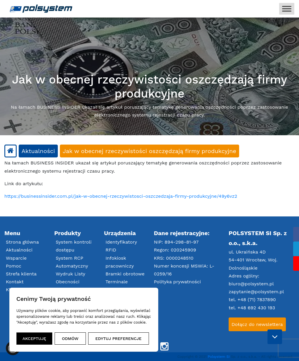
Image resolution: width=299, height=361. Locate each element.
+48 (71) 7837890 (257, 299)
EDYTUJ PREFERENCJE (118, 338)
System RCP (69, 258)
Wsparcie (16, 258)
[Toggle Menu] (286, 8)
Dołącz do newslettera (257, 324)
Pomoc (13, 266)
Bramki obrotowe (125, 274)
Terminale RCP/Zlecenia (120, 285)
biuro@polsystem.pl (251, 284)
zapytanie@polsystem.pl (256, 291)
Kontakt (15, 281)
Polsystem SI (219, 357)
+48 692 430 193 (256, 307)
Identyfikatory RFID (121, 246)
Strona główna (22, 242)
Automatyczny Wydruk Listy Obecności (72, 273)
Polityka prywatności (177, 281)
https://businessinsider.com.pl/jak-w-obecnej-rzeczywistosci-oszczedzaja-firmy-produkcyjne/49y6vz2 (120, 196)
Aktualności (19, 250)
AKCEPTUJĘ (34, 338)
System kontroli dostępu (74, 246)
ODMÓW (70, 338)
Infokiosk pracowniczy (119, 262)
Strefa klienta (21, 274)
